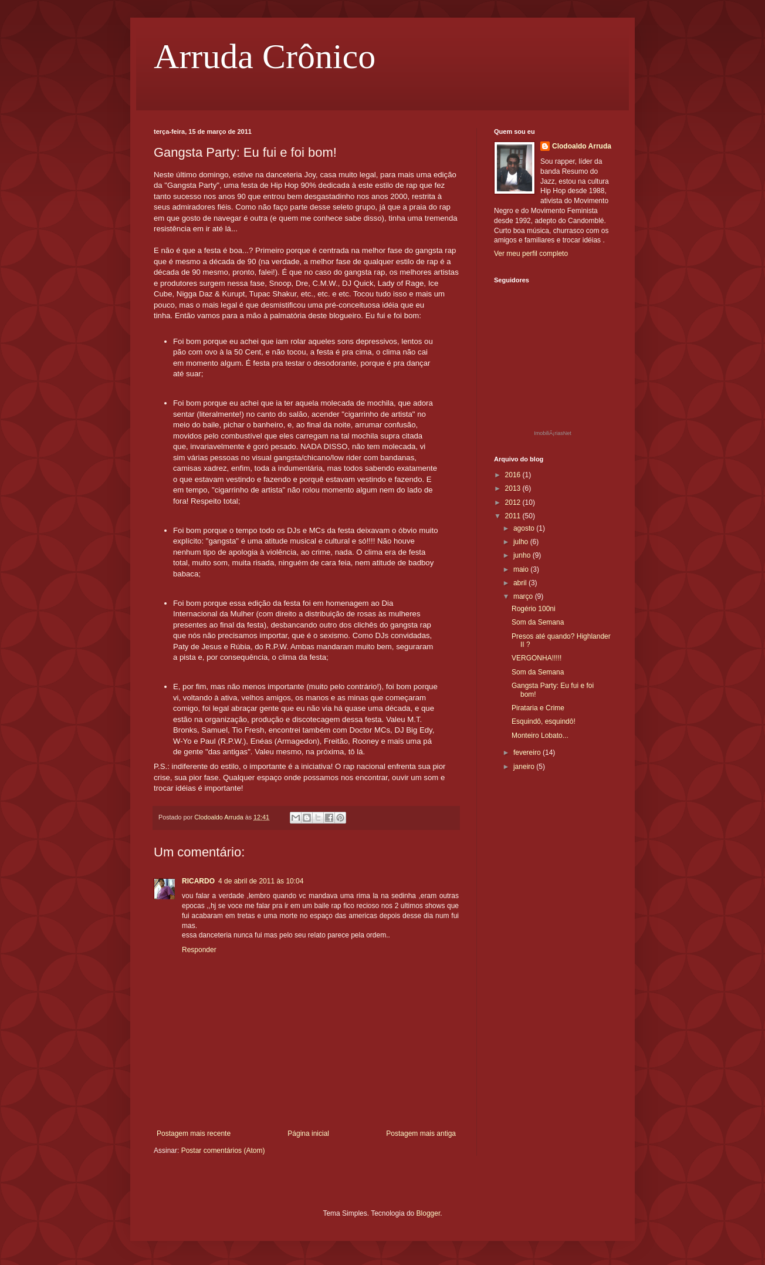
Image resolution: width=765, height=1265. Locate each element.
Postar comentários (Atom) (223, 1150)
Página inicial (308, 1133)
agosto (524, 528)
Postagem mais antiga (421, 1133)
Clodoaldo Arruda (581, 146)
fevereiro (528, 752)
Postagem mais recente (194, 1133)
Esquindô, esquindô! (544, 721)
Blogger (429, 1213)
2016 (514, 475)
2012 (514, 502)
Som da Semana (538, 622)
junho (523, 555)
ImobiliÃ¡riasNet (552, 433)
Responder (199, 950)
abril (521, 583)
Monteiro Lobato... (540, 735)
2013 (514, 488)
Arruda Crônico (264, 56)
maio (521, 569)
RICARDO (198, 881)
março (524, 596)
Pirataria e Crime (538, 708)
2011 (514, 516)
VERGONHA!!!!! (536, 658)
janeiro (524, 767)
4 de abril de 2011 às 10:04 (260, 881)
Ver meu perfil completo (531, 253)
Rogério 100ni (534, 609)
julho (521, 542)
